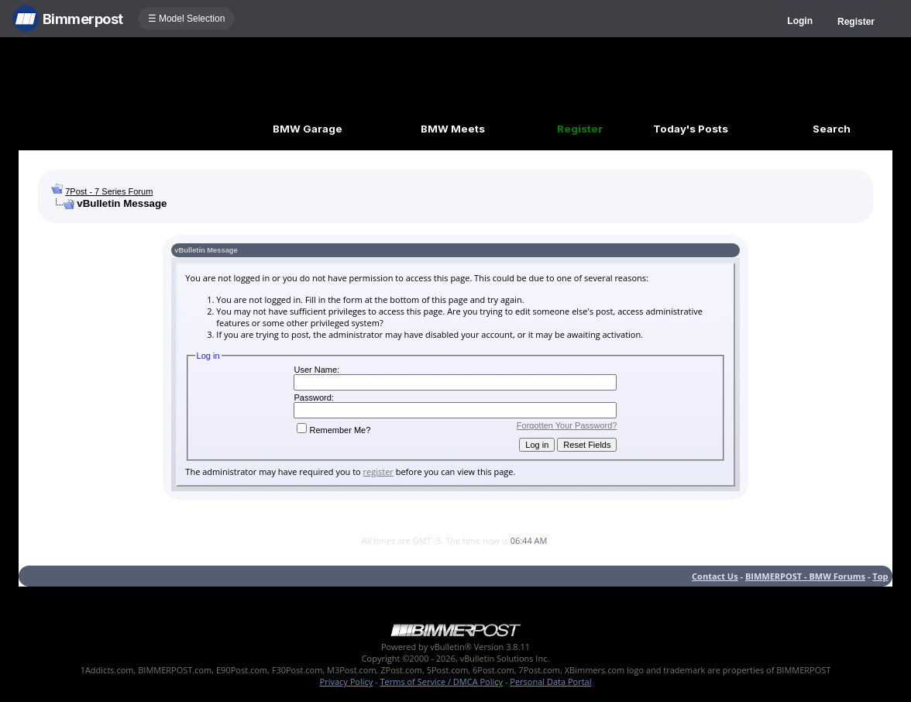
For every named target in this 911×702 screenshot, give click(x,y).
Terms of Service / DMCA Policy (441, 681)
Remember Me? (333, 430)
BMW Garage (307, 128)
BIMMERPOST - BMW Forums (805, 576)
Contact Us (715, 576)
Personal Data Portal (550, 681)
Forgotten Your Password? (567, 425)
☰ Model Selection (186, 18)
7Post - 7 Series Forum (109, 191)
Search (832, 128)
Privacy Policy (346, 681)
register (378, 471)
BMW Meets (453, 128)
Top (880, 576)
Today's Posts (690, 128)
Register (856, 21)
